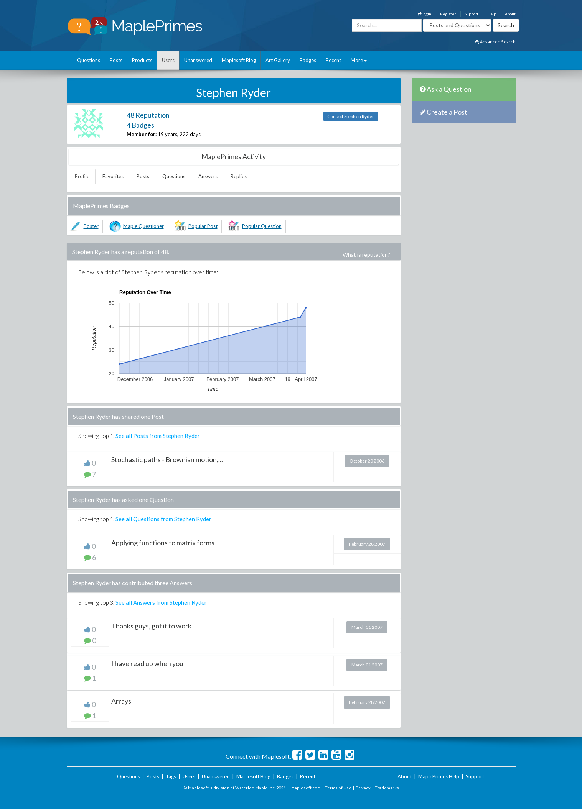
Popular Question (262, 226)
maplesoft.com (306, 787)
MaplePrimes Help (438, 776)
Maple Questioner (143, 226)
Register (448, 13)
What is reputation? (366, 254)
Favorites (113, 176)
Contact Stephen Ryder (350, 116)
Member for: (142, 134)
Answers (208, 176)
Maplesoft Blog (239, 60)
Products (142, 60)
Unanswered (198, 60)
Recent (333, 60)
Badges (308, 60)
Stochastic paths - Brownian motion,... (167, 459)
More (359, 60)
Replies (239, 176)
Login (424, 13)
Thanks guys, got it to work (151, 626)
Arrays (121, 701)
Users (168, 60)
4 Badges (140, 125)
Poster (91, 226)
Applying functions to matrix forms (162, 542)
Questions (88, 60)
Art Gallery (277, 60)
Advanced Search (495, 41)
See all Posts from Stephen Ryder (157, 435)
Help (491, 13)
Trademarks (387, 787)
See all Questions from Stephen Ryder (163, 518)
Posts (116, 60)
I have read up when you (147, 663)
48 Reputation (148, 115)
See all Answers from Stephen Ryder (161, 602)
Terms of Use (338, 787)
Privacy (363, 787)
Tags (171, 776)
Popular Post (203, 226)
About (510, 13)
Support (471, 13)
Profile (82, 176)
